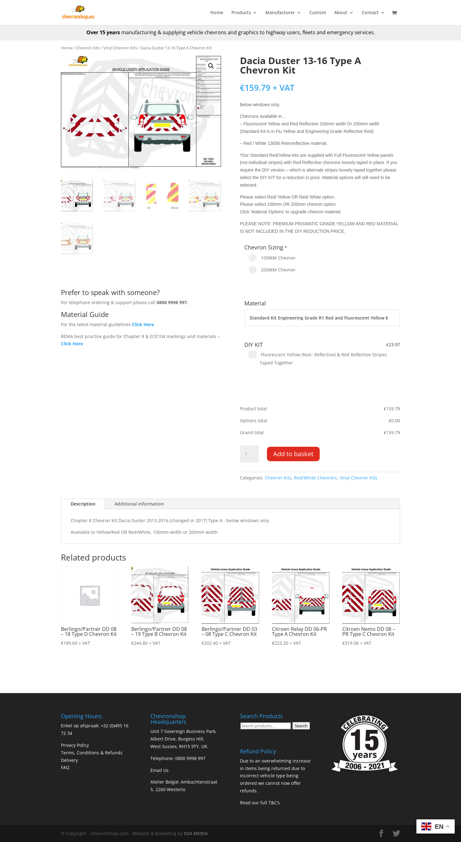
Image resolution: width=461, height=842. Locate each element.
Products (241, 12)
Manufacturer (280, 12)
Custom (317, 12)
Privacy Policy (75, 745)
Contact (370, 12)
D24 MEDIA (196, 833)
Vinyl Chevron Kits (120, 48)
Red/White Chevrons (315, 478)
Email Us (159, 770)
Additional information (139, 504)
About (340, 12)
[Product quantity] (249, 454)
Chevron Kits (88, 48)
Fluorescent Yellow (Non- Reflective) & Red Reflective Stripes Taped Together (318, 358)
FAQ (65, 767)
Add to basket (293, 454)
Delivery (69, 760)
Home (216, 12)
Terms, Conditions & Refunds (91, 753)
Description (83, 504)
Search (301, 726)
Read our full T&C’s (260, 803)
